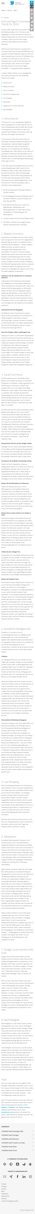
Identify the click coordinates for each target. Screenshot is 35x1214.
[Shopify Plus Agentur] (32, 18)
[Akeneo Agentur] (32, 22)
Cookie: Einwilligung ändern (9, 1201)
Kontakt (3, 1184)
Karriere (3, 1189)
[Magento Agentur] (32, 14)
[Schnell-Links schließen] (32, 2)
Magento (4, 1107)
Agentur (3, 10)
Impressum (4, 1194)
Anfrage (3, 1186)
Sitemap (4, 1198)
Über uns (9, 10)
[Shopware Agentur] (32, 10)
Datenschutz (5, 1196)
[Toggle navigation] (3, 3)
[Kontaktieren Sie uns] (32, 6)
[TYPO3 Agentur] (32, 29)
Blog (15, 10)
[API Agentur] (32, 25)
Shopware (11, 1107)
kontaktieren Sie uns (8, 1112)
